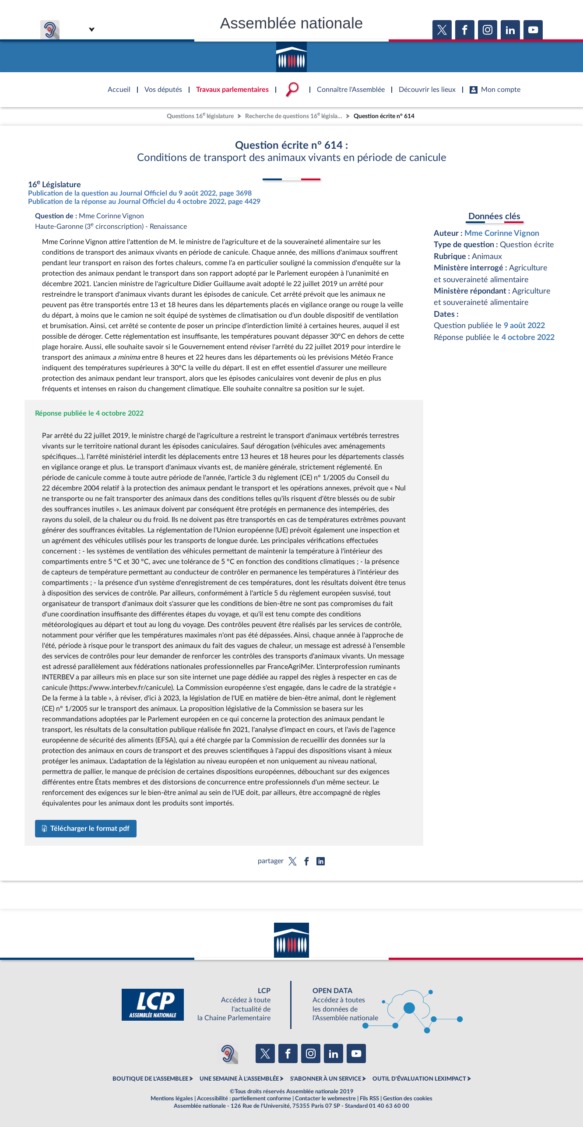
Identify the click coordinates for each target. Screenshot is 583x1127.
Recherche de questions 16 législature (294, 115)
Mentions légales (172, 1098)
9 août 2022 (524, 325)
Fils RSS (369, 1098)
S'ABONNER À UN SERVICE (325, 1079)
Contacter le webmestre (325, 1098)
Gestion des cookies (407, 1098)
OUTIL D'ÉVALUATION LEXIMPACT (419, 1079)
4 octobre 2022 (528, 337)
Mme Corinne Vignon (501, 233)
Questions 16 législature (200, 115)
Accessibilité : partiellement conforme (244, 1098)
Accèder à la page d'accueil (291, 54)
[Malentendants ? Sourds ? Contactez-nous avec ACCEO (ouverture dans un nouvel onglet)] (227, 1053)
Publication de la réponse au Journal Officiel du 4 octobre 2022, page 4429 (144, 201)
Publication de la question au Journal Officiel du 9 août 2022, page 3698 (140, 193)
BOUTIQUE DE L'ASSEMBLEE (150, 1079)
